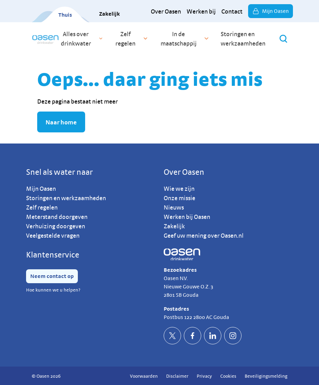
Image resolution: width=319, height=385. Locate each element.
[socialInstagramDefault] (233, 335)
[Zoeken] (283, 39)
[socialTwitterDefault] (172, 335)
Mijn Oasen (270, 11)
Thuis (65, 14)
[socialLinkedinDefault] (212, 335)
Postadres (176, 308)
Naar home (61, 122)
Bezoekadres (180, 270)
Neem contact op (52, 276)
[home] (45, 38)
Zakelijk (109, 13)
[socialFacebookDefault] (192, 335)
